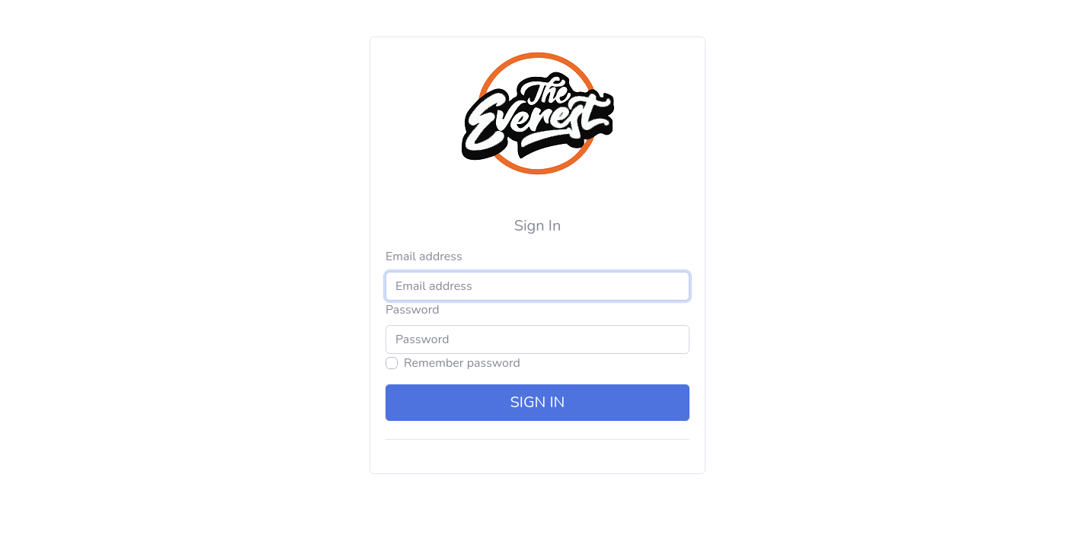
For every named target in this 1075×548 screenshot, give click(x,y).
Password (413, 309)
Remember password (462, 363)
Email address (424, 256)
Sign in (537, 402)
